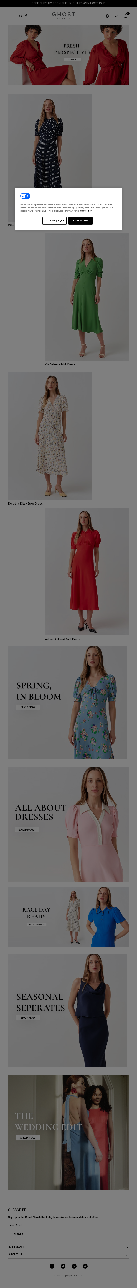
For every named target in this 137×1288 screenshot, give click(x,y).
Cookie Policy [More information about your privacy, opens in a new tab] (86, 211)
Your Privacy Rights (54, 221)
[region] (68, 209)
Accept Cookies (80, 221)
